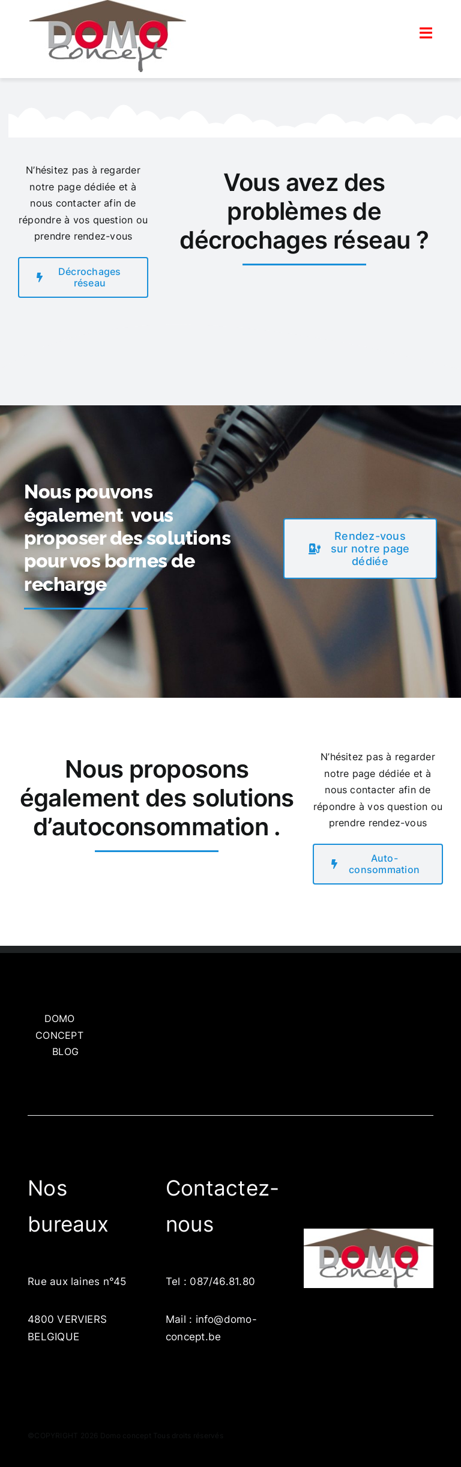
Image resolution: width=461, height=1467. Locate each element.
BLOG (65, 1051)
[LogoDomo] (368, 1233)
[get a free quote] (360, 548)
